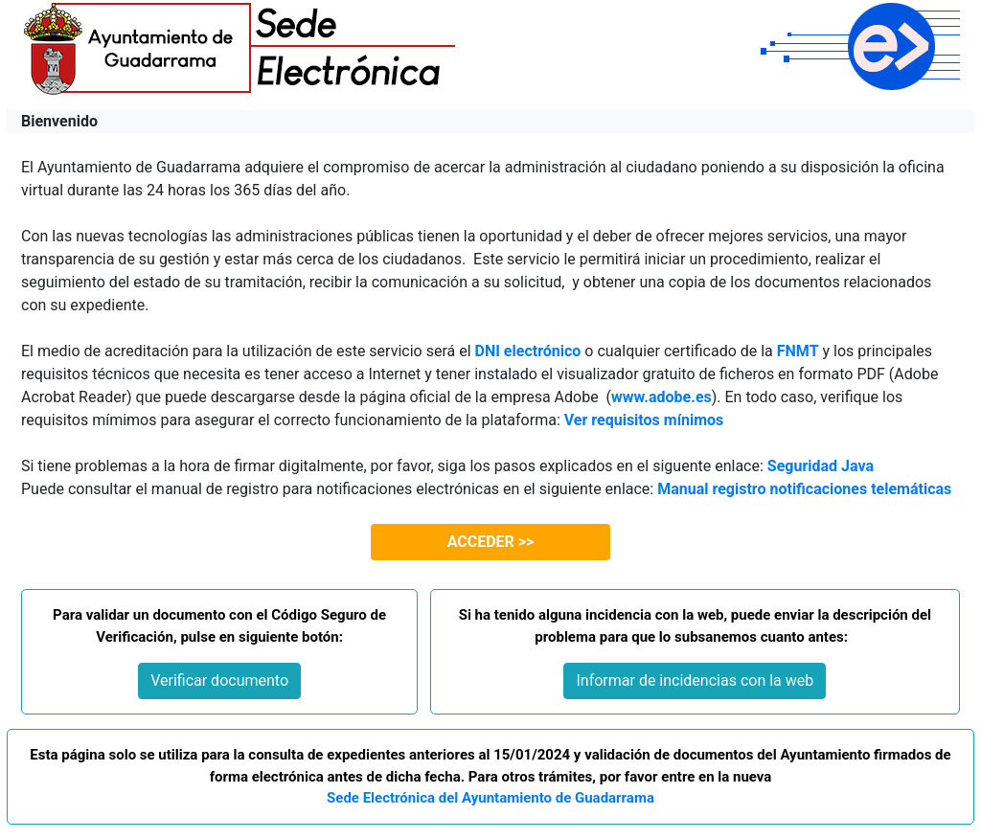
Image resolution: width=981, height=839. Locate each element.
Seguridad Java (820, 466)
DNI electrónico (528, 351)
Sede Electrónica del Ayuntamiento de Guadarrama (490, 797)
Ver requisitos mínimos (644, 420)
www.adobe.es (661, 397)
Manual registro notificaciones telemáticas (804, 489)
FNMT (798, 351)
